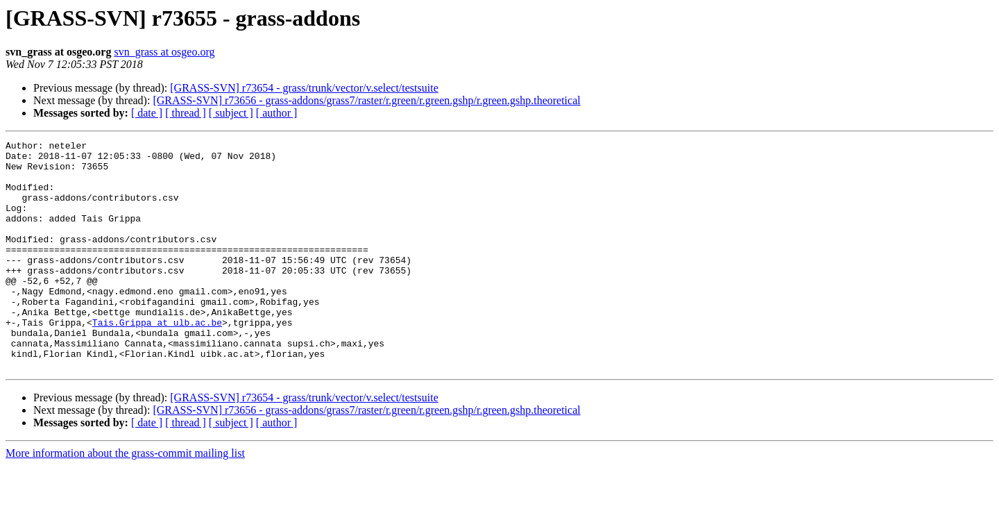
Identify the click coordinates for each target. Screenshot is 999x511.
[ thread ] (185, 113)
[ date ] (146, 113)
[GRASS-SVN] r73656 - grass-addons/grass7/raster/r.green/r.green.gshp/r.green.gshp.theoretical (366, 100)
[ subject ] (231, 113)
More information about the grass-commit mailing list (125, 499)
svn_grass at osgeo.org (164, 52)
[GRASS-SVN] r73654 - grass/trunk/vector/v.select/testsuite (304, 88)
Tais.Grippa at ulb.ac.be (157, 359)
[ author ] (277, 113)
